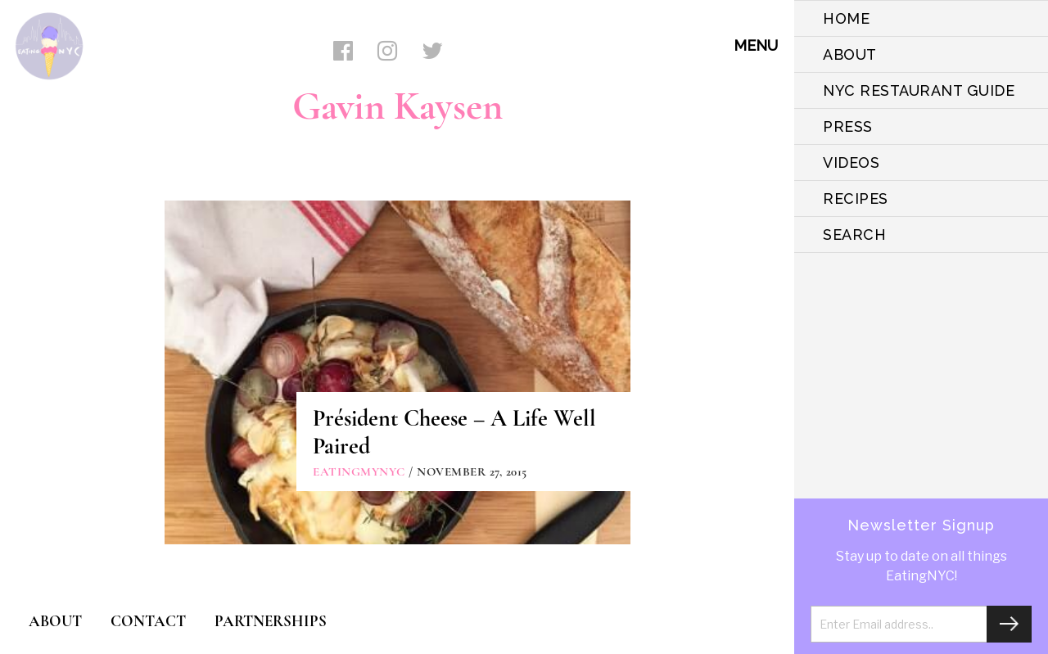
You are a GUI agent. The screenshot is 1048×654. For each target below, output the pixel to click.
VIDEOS (851, 162)
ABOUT (850, 54)
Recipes (855, 198)
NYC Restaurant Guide (918, 90)
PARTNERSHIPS (271, 620)
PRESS (848, 126)
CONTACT (148, 620)
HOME (846, 18)
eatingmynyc (359, 471)
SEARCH (854, 234)
